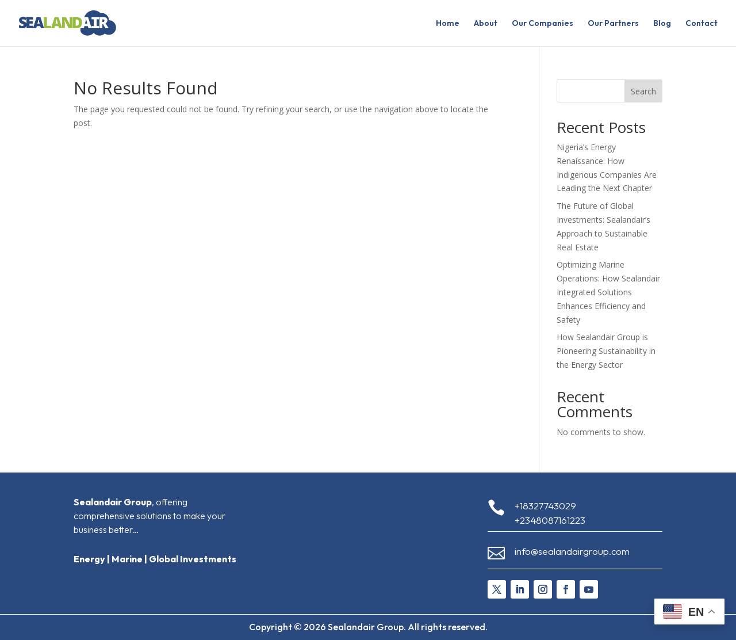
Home (447, 23)
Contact (701, 23)
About (485, 23)
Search (643, 91)
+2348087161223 (550, 520)
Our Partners (613, 23)
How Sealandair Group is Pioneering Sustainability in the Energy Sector (606, 351)
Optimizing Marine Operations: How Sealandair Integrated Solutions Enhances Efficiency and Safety (608, 292)
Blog (662, 23)
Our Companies (542, 23)
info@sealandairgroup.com (572, 551)
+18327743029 (545, 506)
